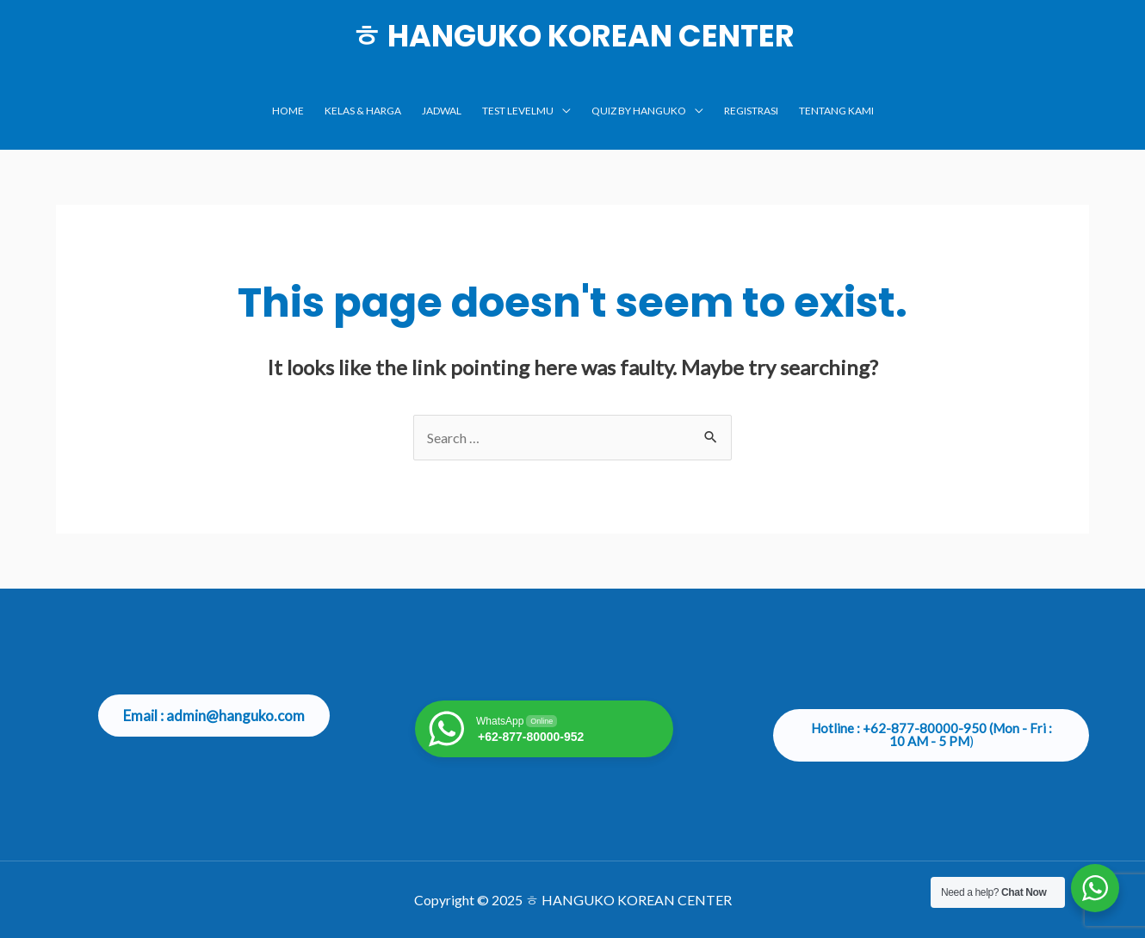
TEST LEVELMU (518, 110)
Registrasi (751, 110)
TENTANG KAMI (836, 110)
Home (288, 110)
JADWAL (441, 110)
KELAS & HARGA (363, 110)
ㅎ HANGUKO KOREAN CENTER (573, 36)
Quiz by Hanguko (638, 110)
